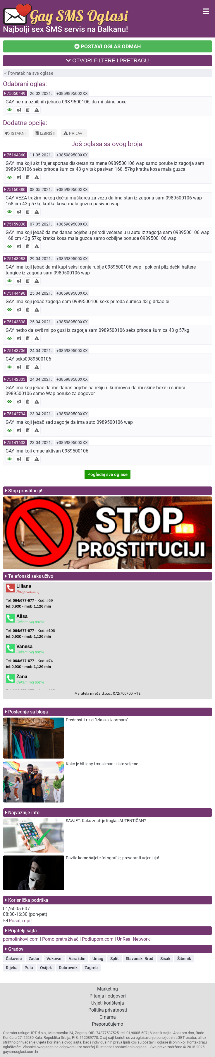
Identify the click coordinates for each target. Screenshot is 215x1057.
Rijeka (12, 967)
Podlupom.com (97, 939)
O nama (107, 1017)
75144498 (16, 293)
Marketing (107, 989)
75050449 (16, 93)
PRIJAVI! (74, 133)
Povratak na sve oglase (30, 73)
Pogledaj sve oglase (107, 474)
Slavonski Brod (139, 958)
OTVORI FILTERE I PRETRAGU (107, 61)
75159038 (16, 224)
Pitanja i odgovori (108, 996)
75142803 (16, 379)
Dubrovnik (68, 967)
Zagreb (91, 967)
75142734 (16, 413)
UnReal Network (133, 939)
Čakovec (14, 958)
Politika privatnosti (107, 1010)
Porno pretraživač (60, 939)
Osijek (46, 967)
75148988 (16, 258)
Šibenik (184, 958)
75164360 (16, 155)
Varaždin (77, 958)
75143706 (16, 350)
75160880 (16, 189)
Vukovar (54, 958)
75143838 (16, 322)
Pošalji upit (20, 920)
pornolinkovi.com (21, 939)
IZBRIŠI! (45, 133)
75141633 (16, 442)
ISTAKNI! (16, 133)
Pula (29, 967)
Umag (97, 958)
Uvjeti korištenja (107, 1003)
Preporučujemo (107, 1024)
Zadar (34, 958)
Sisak (165, 958)
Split (114, 958)
